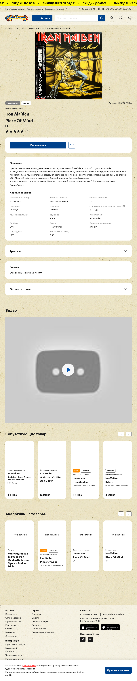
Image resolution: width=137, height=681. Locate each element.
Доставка (50, 9)
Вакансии (10, 632)
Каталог (42, 18)
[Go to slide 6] (54, 97)
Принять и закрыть (118, 670)
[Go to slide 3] (45, 97)
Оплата (60, 9)
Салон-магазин (35, 9)
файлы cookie (29, 665)
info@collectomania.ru (113, 614)
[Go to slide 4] (48, 97)
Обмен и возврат (40, 621)
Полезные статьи (14, 659)
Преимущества (13, 621)
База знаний (11, 648)
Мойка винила (39, 628)
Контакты (10, 614)
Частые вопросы (13, 655)
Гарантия (36, 625)
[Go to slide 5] (51, 97)
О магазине (11, 636)
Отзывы (9, 628)
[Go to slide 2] (41, 97)
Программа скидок (15, 9)
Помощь (9, 651)
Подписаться (38, 145)
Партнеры (10, 625)
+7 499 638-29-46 (86, 9)
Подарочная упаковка (43, 632)
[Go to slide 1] (38, 97)
